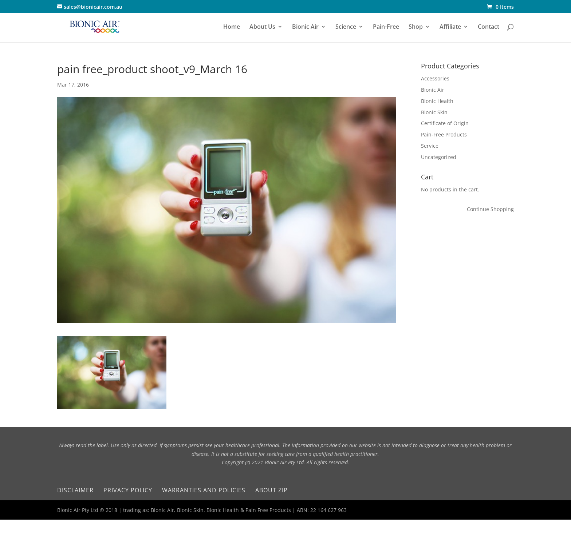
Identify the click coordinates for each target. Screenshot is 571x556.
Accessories (435, 78)
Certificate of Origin (445, 123)
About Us (262, 27)
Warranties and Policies (203, 490)
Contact (488, 27)
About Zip (271, 490)
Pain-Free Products (444, 134)
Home (231, 27)
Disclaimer (75, 490)
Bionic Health (437, 101)
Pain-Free (386, 27)
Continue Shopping (490, 209)
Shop (416, 27)
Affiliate (450, 27)
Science (345, 27)
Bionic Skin (434, 112)
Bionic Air (305, 27)
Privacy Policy (127, 490)
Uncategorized (438, 157)
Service (429, 145)
